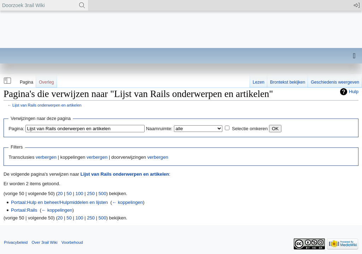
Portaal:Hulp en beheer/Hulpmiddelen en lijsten (59, 202)
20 (60, 193)
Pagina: (16, 128)
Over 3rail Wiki (44, 242)
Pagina (26, 82)
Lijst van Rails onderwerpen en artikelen (46, 105)
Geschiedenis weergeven (335, 82)
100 (79, 193)
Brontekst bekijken (287, 82)
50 (69, 193)
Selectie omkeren (250, 128)
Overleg (46, 82)
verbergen (46, 157)
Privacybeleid (16, 242)
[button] (6, 80)
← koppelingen (127, 202)
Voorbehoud (72, 242)
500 (102, 193)
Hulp (353, 91)
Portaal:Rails (24, 210)
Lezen (258, 82)
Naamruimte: (159, 128)
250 (91, 193)
